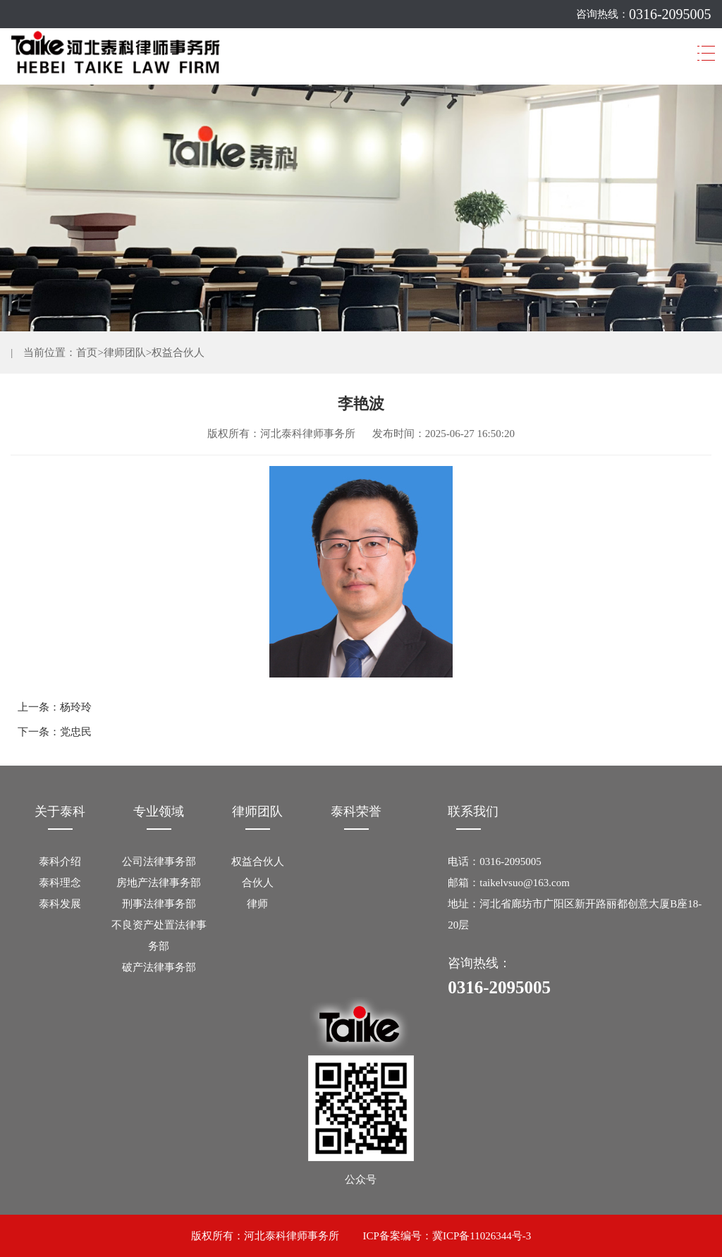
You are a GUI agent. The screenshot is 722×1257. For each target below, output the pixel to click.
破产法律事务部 (159, 967)
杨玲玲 (76, 707)
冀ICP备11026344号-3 (481, 1235)
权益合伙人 (178, 352)
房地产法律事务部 (158, 882)
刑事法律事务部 (159, 903)
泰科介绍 (60, 861)
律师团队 (125, 352)
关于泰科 (60, 811)
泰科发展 (60, 903)
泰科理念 (60, 882)
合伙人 (258, 882)
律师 (257, 903)
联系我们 (473, 811)
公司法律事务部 (159, 861)
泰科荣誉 (356, 811)
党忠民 (76, 731)
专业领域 (158, 811)
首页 (86, 352)
